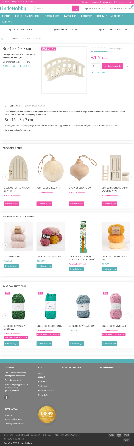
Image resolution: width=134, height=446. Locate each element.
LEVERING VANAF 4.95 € (22, 30)
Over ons (120, 2)
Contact (85, 2)
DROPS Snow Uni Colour (50, 256)
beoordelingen (115, 48)
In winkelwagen (11, 266)
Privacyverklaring (14, 439)
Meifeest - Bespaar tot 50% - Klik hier (19, 1)
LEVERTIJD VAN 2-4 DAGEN (68, 30)
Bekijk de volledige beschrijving (17, 66)
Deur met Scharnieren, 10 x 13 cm (17, 189)
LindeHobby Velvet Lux (82, 326)
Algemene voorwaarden (67, 435)
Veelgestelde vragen (13, 419)
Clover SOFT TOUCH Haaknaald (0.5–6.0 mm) (82, 257)
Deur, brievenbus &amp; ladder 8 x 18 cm (115, 189)
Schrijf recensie (101, 51)
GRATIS (105, 30)
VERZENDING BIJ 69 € (118, 30)
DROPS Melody (12, 256)
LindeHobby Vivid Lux (114, 326)
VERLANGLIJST (95, 8)
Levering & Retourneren (102, 2)
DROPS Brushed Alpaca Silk (114, 257)
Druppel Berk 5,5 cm (80, 187)
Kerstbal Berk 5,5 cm (48, 187)
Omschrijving (13, 105)
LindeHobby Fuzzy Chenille (14, 327)
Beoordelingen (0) (35, 105)
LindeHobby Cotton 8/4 (50, 326)
